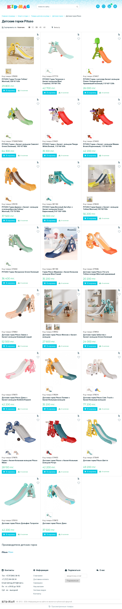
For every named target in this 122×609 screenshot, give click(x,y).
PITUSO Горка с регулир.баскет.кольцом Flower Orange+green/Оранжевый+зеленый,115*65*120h (101, 81)
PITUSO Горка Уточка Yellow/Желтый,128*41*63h (14, 80)
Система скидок (39, 590)
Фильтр (57, 27)
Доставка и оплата (41, 579)
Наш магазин (38, 586)
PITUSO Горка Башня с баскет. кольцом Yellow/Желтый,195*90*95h (100, 208)
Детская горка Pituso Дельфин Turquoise (20, 523)
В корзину (9, 90)
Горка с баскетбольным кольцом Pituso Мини (19, 461)
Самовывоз (38, 583)
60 (44, 27)
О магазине (38, 576)
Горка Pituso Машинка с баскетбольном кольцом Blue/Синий (60, 273)
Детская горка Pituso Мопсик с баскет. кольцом (60, 336)
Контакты (37, 594)
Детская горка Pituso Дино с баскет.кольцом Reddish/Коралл (16, 399)
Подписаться (72, 581)
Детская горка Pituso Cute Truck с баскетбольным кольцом (98, 399)
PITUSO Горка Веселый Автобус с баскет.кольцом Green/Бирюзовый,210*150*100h (58, 209)
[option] (8, 71)
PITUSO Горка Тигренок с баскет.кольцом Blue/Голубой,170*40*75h (54, 81)
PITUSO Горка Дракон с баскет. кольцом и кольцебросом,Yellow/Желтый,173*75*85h (20, 209)
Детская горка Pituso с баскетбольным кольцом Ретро (60, 461)
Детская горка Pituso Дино (55, 523)
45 (40, 27)
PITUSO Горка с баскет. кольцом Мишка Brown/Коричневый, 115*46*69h (101, 145)
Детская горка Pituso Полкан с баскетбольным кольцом (56, 399)
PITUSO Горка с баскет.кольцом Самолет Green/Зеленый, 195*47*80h (20, 145)
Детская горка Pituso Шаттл (95, 460)
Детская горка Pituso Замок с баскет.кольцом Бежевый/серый (17, 336)
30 (36, 27)
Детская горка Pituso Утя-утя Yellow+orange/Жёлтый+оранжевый (99, 273)
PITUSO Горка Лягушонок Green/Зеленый (20, 272)
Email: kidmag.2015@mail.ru (12, 583)
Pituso (7, 552)
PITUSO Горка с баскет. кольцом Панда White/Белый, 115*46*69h (60, 145)
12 (33, 27)
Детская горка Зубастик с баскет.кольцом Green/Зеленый (97, 336)
